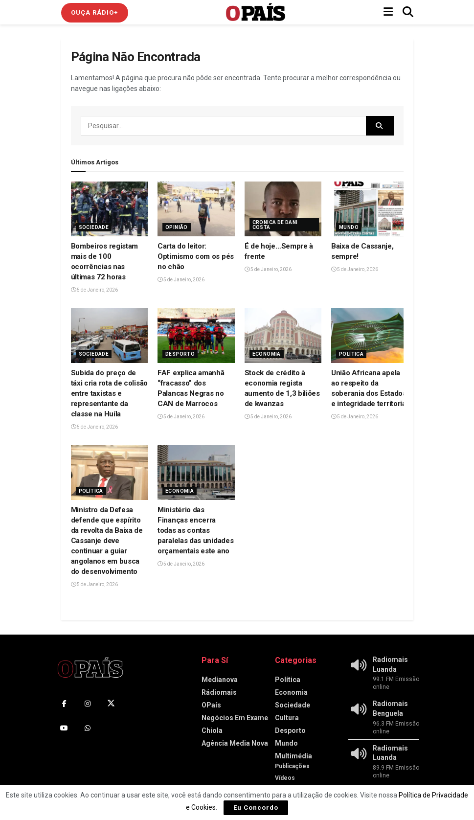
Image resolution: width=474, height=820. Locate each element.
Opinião (176, 227)
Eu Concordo (255, 807)
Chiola (212, 730)
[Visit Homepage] (256, 12)
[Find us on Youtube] (64, 728)
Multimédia (293, 756)
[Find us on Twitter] (111, 703)
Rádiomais (219, 692)
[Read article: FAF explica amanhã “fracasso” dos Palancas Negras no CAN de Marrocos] (196, 336)
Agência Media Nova (235, 743)
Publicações (292, 766)
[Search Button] (408, 12)
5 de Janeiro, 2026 (94, 290)
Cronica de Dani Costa (275, 225)
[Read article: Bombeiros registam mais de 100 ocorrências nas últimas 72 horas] (109, 209)
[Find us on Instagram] (87, 703)
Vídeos (285, 777)
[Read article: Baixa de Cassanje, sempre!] (369, 209)
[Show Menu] (388, 12)
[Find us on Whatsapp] (87, 728)
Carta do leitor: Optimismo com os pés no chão (196, 256)
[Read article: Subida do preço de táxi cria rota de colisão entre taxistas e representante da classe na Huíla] (109, 336)
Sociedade (94, 227)
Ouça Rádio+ (94, 12)
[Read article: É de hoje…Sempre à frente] (283, 209)
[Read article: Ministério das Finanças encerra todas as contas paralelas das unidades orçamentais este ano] (196, 473)
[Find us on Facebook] (64, 703)
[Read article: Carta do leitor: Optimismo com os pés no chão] (196, 209)
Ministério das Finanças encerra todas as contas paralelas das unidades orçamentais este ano (195, 530)
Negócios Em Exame (235, 718)
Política (351, 354)
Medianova (220, 679)
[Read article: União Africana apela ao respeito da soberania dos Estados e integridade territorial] (369, 336)
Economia (266, 354)
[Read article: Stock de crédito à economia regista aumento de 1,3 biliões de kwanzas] (283, 336)
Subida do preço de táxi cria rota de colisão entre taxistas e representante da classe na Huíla (109, 393)
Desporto (180, 354)
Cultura (287, 718)
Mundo (349, 227)
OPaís (211, 705)
